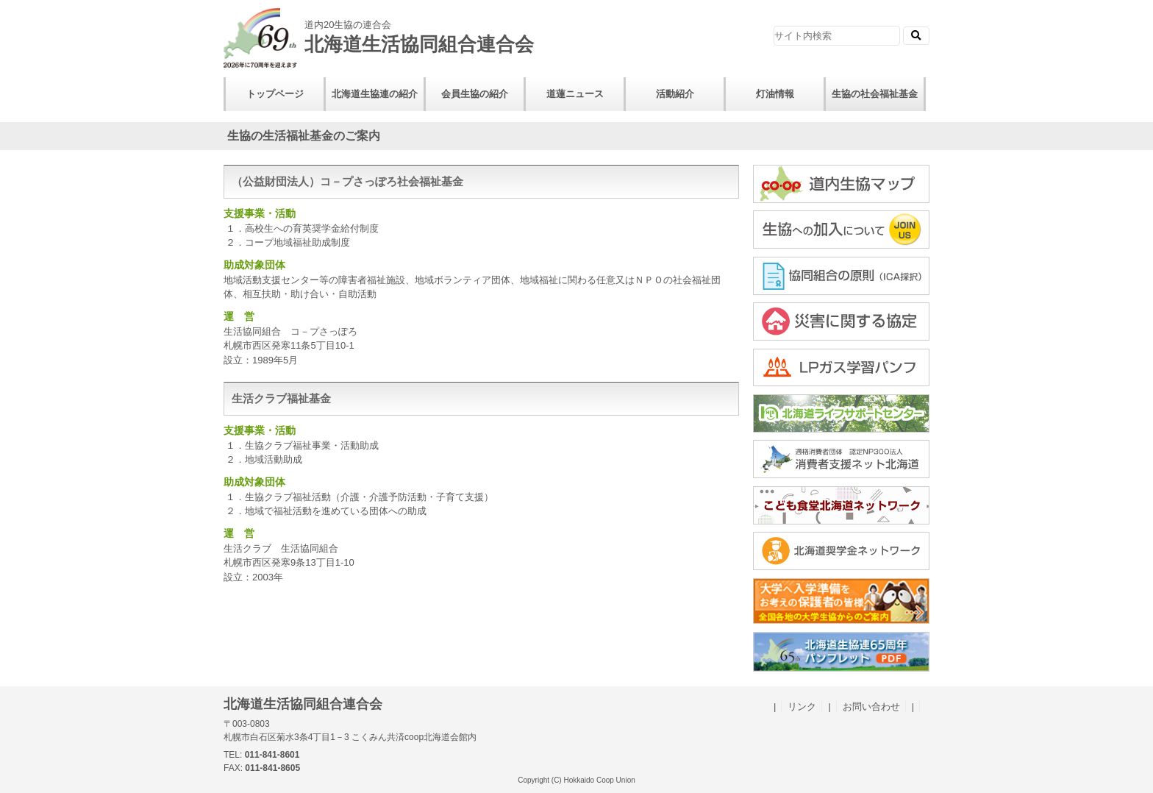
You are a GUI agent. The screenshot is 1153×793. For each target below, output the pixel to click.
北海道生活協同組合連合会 (407, 31)
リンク (802, 706)
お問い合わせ (871, 706)
